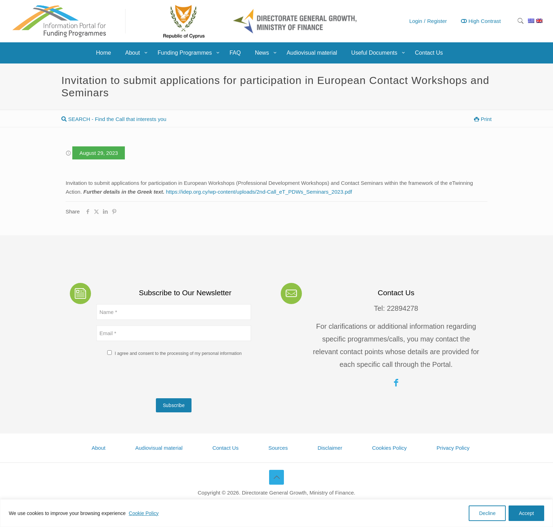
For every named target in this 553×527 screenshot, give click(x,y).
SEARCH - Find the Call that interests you (113, 119)
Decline (487, 513)
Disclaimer (329, 448)
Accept (526, 513)
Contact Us (225, 448)
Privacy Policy (453, 448)
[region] (276, 513)
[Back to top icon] (276, 477)
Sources (278, 448)
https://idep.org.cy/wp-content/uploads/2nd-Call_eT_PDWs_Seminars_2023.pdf (259, 192)
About (98, 448)
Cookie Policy (144, 513)
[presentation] (149, 379)
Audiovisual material (158, 448)
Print (483, 119)
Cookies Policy (389, 448)
